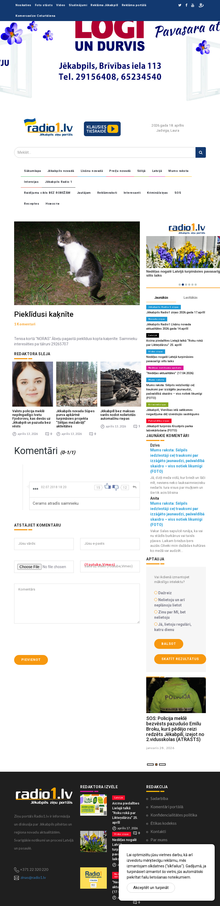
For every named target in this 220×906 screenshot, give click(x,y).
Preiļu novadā (120, 171)
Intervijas (31, 182)
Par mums (159, 839)
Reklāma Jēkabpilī (104, 5)
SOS (177, 193)
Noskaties (23, 5)
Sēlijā (141, 171)
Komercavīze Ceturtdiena (35, 16)
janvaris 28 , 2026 (160, 748)
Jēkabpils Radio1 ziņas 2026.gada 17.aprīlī (175, 312)
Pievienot (31, 655)
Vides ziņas (155, 351)
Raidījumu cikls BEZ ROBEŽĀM (47, 193)
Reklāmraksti (107, 193)
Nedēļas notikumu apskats (164, 367)
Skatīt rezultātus (180, 659)
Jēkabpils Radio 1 (58, 182)
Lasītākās (191, 298)
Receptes (31, 203)
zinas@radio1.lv (33, 877)
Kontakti (158, 831)
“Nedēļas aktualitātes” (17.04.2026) (170, 373)
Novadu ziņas (156, 319)
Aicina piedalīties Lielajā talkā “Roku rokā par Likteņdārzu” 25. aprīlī (125, 812)
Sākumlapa (32, 171)
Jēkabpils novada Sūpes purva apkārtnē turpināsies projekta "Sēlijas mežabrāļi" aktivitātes (75, 414)
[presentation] (54, 635)
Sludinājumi (78, 5)
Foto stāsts (44, 5)
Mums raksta (178, 171)
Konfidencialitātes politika (173, 814)
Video (60, 5)
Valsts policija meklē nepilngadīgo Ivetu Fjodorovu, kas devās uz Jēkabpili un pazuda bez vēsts (31, 414)
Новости (53, 203)
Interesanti (132, 193)
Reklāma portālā (134, 5)
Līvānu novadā (92, 171)
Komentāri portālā (166, 806)
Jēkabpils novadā (60, 171)
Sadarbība (159, 798)
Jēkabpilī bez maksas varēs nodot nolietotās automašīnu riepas (118, 410)
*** (35, 485)
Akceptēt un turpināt (151, 887)
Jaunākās (161, 298)
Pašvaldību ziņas (158, 420)
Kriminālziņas (157, 193)
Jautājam (84, 193)
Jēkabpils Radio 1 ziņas (163, 307)
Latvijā (157, 171)
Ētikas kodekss (163, 823)
